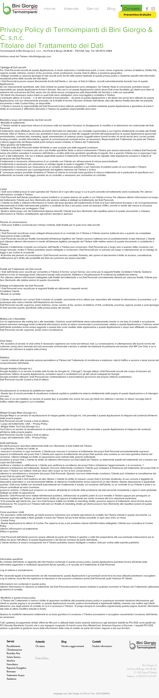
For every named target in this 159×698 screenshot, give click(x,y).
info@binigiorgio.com (40, 56)
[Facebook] (146, 8)
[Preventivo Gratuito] (137, 14)
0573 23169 (149, 676)
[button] (92, 9)
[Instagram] (153, 8)
